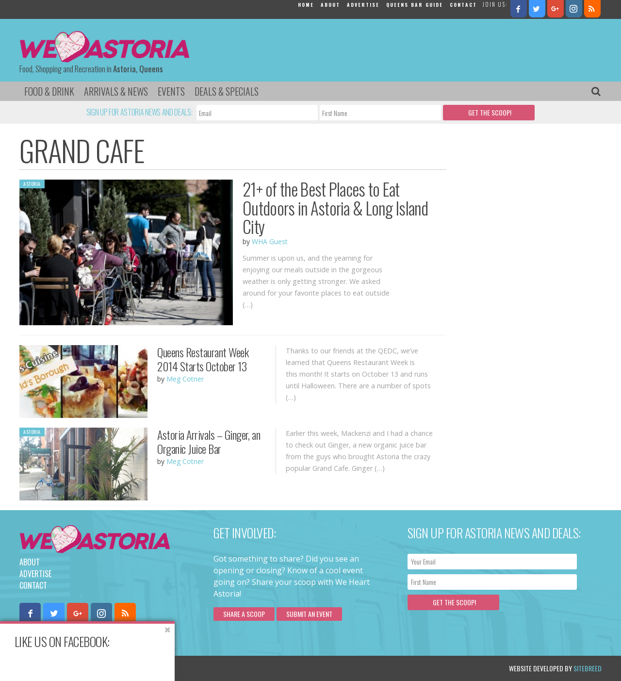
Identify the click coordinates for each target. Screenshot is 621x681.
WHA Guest (270, 241)
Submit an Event (309, 614)
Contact (463, 4)
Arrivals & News (116, 91)
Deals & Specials (227, 91)
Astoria (32, 183)
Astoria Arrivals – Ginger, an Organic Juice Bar (208, 441)
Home (306, 4)
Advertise (363, 4)
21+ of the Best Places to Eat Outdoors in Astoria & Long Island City (335, 207)
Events (171, 91)
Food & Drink (49, 91)
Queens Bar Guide (414, 4)
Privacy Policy (118, 668)
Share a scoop (244, 614)
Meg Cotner (185, 378)
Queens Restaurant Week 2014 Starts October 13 (202, 359)
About (330, 4)
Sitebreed (587, 668)
